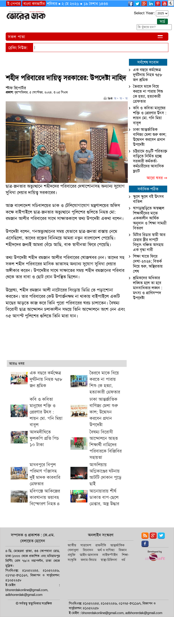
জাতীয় (72, 545)
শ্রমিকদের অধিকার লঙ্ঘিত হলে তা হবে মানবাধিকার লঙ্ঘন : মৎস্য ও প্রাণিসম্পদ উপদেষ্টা (147, 288)
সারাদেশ (85, 545)
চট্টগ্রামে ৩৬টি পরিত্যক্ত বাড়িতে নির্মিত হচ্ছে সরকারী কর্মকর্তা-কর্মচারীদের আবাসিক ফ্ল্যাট (150, 161)
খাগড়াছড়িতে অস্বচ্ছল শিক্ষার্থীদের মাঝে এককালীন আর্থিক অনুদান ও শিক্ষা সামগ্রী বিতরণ (150, 218)
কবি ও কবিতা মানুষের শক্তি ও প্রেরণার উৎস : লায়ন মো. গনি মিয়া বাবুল (46, 412)
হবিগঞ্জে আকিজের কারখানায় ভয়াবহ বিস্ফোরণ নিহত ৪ (45, 497)
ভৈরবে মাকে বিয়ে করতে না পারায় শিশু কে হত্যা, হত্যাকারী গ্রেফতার (148, 94)
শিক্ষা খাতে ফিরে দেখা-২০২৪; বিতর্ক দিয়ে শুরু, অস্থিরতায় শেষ (148, 264)
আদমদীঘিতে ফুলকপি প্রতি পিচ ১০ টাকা (44, 438)
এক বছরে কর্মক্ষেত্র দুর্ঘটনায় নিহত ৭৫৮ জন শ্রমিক (46, 379)
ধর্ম (123, 559)
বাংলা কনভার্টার (34, 3)
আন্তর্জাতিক (117, 545)
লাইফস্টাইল (110, 554)
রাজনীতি (100, 545)
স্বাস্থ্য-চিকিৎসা (109, 559)
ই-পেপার (13, 3)
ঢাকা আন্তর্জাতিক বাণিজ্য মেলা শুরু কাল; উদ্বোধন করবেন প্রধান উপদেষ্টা (103, 412)
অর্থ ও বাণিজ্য (105, 550)
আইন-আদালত (89, 554)
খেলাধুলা (73, 550)
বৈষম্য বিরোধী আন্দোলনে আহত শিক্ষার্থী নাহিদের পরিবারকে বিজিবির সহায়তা (105, 444)
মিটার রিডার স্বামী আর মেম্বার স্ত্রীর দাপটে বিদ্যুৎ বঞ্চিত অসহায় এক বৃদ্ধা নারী (149, 242)
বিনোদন (88, 550)
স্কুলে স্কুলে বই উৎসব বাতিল (148, 199)
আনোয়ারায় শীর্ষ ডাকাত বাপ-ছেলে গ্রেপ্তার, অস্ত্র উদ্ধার (104, 497)
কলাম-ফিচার (88, 559)
